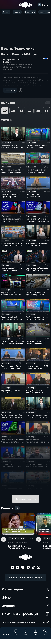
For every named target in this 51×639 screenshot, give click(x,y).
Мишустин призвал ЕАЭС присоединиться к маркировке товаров (37, 368)
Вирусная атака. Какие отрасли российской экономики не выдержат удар (37, 148)
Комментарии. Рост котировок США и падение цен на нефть (13, 147)
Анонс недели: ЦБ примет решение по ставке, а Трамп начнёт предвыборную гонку (12, 173)
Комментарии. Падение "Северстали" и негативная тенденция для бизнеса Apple (38, 246)
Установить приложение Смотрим (25, 577)
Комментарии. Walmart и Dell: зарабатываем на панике (37, 270)
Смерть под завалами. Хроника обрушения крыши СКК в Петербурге (37, 294)
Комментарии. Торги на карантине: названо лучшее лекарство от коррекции (11, 271)
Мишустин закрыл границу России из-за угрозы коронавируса (36, 392)
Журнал (25, 606)
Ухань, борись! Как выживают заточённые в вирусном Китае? (37, 491)
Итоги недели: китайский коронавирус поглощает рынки (12, 343)
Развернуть (10, 90)
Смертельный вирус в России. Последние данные (35, 343)
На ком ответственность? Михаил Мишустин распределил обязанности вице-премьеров (13, 492)
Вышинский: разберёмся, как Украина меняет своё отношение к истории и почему (37, 467)
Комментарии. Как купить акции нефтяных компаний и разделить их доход (12, 222)
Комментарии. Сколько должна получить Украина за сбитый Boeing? (38, 221)
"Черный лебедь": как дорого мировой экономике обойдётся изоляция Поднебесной (11, 197)
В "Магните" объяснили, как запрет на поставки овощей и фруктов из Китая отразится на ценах (12, 246)
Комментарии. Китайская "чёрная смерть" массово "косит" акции (12, 442)
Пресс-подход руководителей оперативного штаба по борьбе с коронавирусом (37, 197)
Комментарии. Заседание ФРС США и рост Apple (37, 416)
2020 (11, 120)
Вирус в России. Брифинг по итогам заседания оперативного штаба (12, 368)
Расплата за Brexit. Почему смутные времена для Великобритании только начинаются (13, 320)
